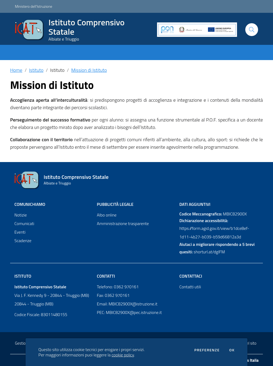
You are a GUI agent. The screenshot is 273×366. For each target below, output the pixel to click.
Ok (232, 350)
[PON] (197, 29)
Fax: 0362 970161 (113, 295)
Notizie (20, 215)
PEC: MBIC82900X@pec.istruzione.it (129, 312)
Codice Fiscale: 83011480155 (40, 314)
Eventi (20, 232)
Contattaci (190, 276)
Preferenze (207, 350)
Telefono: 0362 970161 (118, 287)
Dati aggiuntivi (194, 204)
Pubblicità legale (115, 204)
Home (16, 70)
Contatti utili (190, 287)
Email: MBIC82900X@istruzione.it (127, 304)
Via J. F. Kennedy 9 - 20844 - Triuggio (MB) (51, 295)
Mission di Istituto (89, 70)
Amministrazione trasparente (123, 223)
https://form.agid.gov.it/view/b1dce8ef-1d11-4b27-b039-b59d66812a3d (214, 232)
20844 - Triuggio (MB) (33, 304)
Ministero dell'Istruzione (33, 6)
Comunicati (24, 223)
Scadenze (22, 240)
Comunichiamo (29, 204)
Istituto (36, 70)
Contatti (106, 276)
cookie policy (123, 355)
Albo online (107, 215)
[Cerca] (251, 29)
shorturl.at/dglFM (209, 252)
